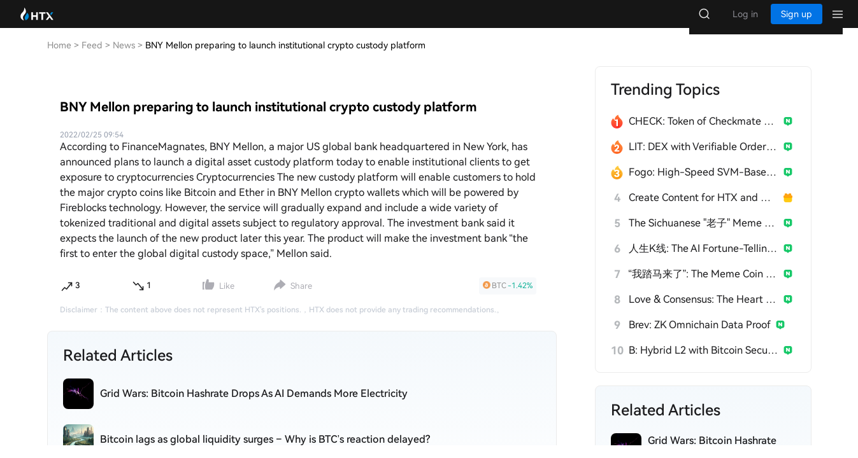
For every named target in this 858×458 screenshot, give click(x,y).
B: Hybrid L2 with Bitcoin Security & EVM (703, 363)
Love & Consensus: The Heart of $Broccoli (703, 312)
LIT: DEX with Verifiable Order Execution (703, 159)
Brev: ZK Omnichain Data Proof (700, 337)
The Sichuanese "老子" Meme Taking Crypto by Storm (703, 236)
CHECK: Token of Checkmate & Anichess (703, 134)
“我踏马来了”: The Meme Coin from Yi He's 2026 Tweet (703, 287)
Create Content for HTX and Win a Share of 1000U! (703, 210)
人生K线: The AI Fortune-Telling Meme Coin (703, 261)
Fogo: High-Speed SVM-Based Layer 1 (703, 185)
